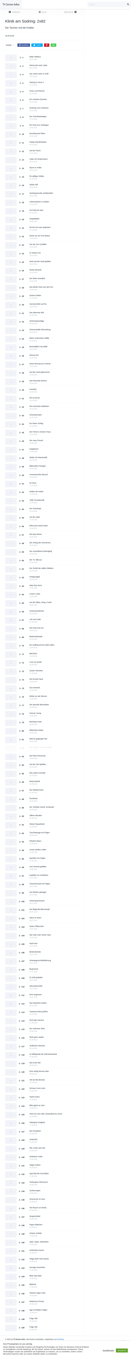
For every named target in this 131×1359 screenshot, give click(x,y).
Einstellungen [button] (108, 1350)
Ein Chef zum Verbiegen (39, 125)
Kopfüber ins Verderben (38, 875)
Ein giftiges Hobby (36, 176)
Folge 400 (33, 1327)
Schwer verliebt (35, 1233)
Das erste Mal (34, 1063)
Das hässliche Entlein (38, 1003)
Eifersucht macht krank (38, 526)
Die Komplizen (35, 1131)
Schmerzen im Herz (37, 1199)
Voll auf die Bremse (37, 1080)
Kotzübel (32, 389)
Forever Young (35, 713)
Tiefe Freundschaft (36, 500)
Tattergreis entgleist (37, 1122)
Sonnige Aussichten (37, 1267)
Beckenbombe (35, 952)
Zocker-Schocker (36, 671)
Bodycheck (33, 969)
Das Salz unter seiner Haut (40, 935)
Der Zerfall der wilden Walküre (41, 568)
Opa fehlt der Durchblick (39, 1173)
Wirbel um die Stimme (38, 696)
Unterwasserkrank (36, 611)
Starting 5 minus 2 (36, 82)
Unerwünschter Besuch (38, 474)
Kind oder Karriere (36, 1020)
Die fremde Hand (36, 679)
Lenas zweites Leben (37, 850)
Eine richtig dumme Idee (39, 1071)
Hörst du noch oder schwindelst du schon (45, 1114)
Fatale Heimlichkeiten (38, 142)
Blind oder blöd (35, 1276)
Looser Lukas (34, 594)
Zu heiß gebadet (35, 977)
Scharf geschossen (37, 901)
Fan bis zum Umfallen (38, 244)
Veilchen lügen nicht (37, 1293)
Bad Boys (33, 653)
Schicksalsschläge (36, 321)
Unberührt (33, 1139)
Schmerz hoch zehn (37, 1088)
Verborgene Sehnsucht (38, 1182)
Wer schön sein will (37, 1148)
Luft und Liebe (35, 619)
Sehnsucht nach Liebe (38, 65)
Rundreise (33, 798)
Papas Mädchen (35, 1225)
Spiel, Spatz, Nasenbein (38, 1242)
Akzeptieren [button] (121, 1350)
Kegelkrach (33, 449)
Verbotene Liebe (35, 1156)
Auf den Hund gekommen (39, 372)
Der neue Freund (36, 440)
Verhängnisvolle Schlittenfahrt (41, 193)
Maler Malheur (35, 57)
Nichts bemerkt (35, 270)
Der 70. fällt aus (35, 560)
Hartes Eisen (34, 1097)
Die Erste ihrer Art (36, 628)
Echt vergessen (35, 995)
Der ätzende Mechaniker (39, 705)
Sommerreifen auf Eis (38, 304)
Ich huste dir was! (36, 210)
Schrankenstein (35, 415)
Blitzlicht (32, 1284)
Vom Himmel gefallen (37, 867)
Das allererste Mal (36, 313)
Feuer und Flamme (37, 91)
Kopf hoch (33, 943)
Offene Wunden (35, 815)
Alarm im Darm (35, 918)
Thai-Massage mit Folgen (39, 833)
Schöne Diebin (35, 295)
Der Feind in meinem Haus (40, 432)
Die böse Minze (35, 534)
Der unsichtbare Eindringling (40, 551)
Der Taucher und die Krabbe (40, 747)
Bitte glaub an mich (37, 1105)
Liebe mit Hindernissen (38, 159)
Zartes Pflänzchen (36, 926)
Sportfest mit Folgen (37, 858)
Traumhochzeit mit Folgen (39, 884)
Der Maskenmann (36, 790)
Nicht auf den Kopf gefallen (40, 261)
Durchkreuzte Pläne (37, 133)
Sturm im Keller (35, 168)
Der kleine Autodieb (37, 278)
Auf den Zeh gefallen (37, 764)
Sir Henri (32, 483)
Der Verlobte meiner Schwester (41, 807)
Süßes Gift (33, 185)
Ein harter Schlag (36, 423)
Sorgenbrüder (34, 1216)
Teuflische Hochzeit (37, 1046)
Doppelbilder (34, 219)
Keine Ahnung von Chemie (40, 364)
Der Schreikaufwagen (38, 116)
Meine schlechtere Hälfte (39, 338)
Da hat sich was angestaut (39, 227)
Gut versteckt (34, 688)
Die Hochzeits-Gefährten (39, 406)
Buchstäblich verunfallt (38, 347)
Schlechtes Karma (36, 1250)
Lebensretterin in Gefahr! (39, 202)
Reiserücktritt (34, 781)
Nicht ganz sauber (36, 1037)
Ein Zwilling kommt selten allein (41, 645)
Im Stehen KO (35, 253)
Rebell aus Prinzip (36, 1301)
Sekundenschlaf (35, 986)
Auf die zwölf (34, 517)
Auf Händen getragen (37, 892)
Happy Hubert (34, 1165)
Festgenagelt (34, 577)
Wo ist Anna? (34, 398)
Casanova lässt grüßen (38, 1012)
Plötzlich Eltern (35, 841)
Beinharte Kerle (35, 722)
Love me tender (35, 662)
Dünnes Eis (34, 355)
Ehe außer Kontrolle (37, 773)
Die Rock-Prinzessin (37, 756)
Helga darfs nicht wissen (39, 1259)
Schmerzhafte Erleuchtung (40, 330)
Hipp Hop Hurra (35, 585)
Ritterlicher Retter (36, 730)
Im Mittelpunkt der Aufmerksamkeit (43, 1054)
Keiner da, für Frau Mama (39, 236)
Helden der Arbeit (36, 491)
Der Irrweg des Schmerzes (40, 543)
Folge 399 (33, 1318)
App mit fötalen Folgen (38, 1310)
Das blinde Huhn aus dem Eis (41, 287)
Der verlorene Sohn (37, 1029)
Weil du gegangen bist (38, 739)
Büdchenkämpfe (35, 636)
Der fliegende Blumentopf (39, 909)
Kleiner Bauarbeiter (37, 824)
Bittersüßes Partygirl (37, 466)
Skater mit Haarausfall (38, 457)
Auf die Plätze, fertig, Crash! (40, 602)
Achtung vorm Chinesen (38, 108)
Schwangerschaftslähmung (40, 960)
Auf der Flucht (35, 151)
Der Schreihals (35, 508)
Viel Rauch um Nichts (38, 1208)
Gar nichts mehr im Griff (38, 74)
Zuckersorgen (34, 1190)
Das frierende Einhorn (38, 381)
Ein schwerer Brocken (38, 99)
